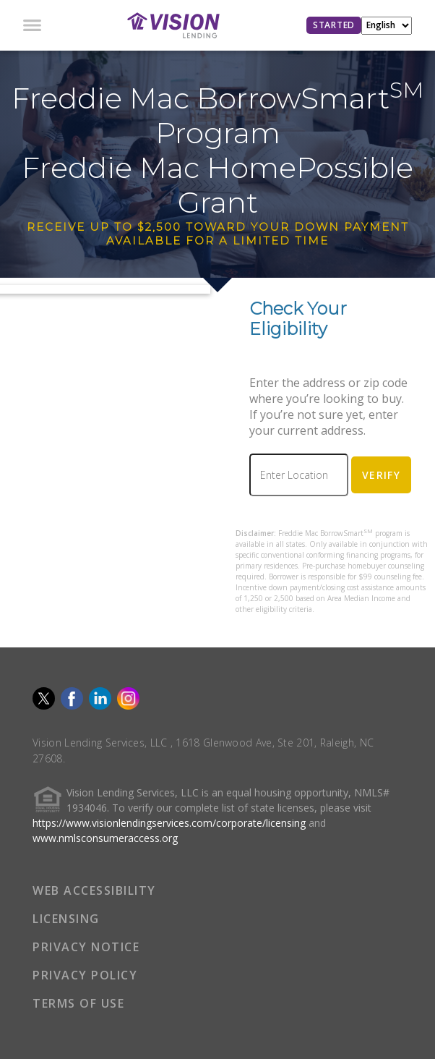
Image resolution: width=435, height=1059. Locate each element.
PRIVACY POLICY (85, 975)
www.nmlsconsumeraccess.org (105, 838)
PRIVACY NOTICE (86, 947)
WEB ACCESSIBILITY (94, 890)
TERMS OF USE (78, 1003)
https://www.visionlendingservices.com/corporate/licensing (169, 823)
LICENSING (66, 919)
